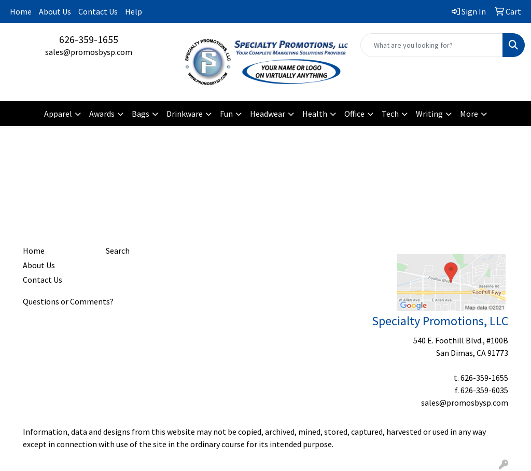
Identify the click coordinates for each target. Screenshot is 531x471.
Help (133, 11)
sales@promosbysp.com (88, 52)
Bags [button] (140, 113)
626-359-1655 (88, 39)
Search (118, 250)
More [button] (469, 113)
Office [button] (354, 113)
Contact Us (98, 11)
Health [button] (314, 113)
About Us (55, 11)
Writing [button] (429, 113)
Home (21, 11)
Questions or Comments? (68, 301)
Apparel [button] (58, 113)
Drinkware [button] (184, 113)
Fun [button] (226, 113)
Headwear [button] (267, 113)
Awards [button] (102, 113)
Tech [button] (390, 113)
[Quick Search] (431, 45)
